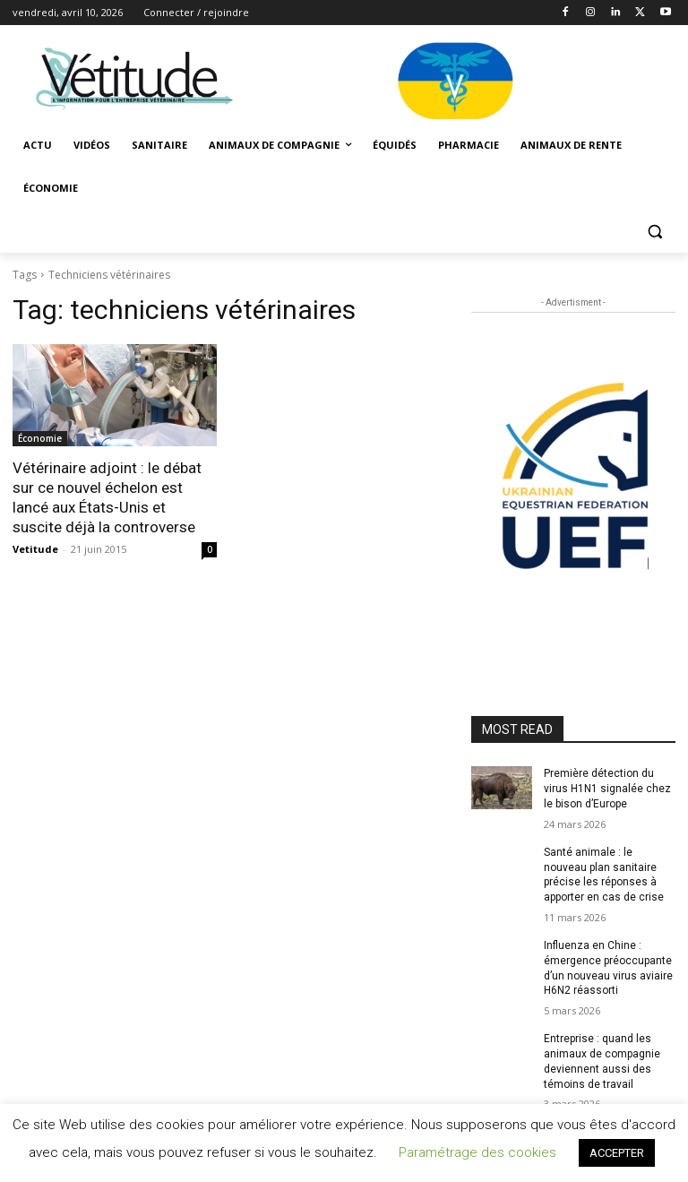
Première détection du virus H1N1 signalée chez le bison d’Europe (607, 788)
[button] (654, 232)
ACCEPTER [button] (616, 1153)
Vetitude (35, 549)
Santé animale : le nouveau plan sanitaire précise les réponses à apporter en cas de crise (604, 874)
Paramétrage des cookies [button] (477, 1152)
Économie (40, 438)
